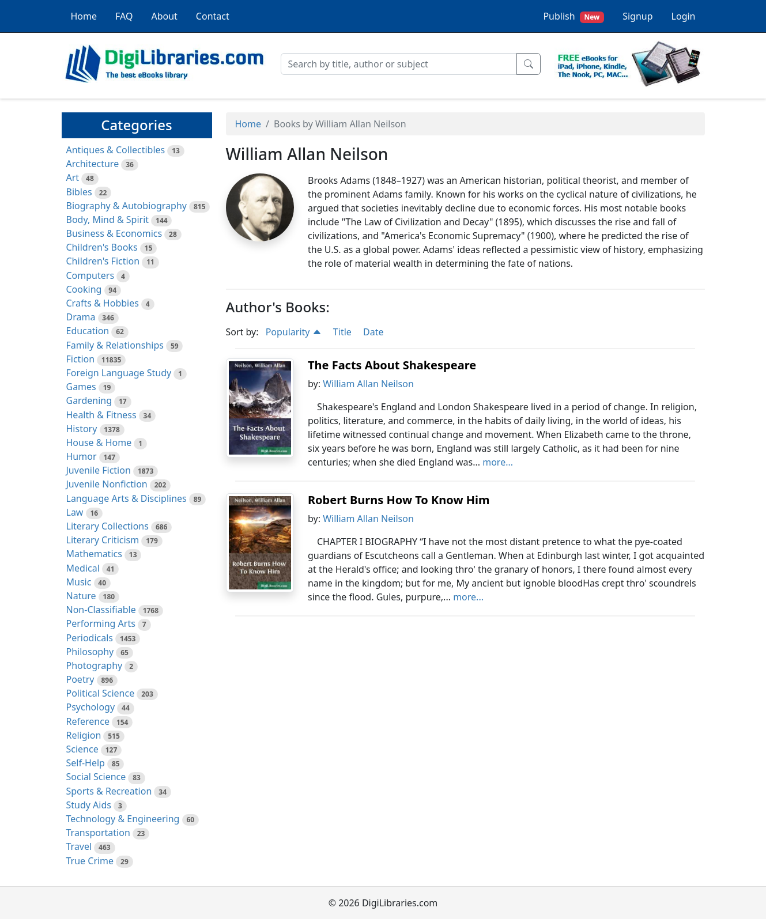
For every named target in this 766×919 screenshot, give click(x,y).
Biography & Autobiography (126, 205)
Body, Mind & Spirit (107, 219)
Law (75, 512)
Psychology (90, 707)
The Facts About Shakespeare (392, 365)
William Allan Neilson (368, 383)
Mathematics (94, 553)
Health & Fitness (101, 415)
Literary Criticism (102, 540)
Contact (212, 16)
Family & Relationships (115, 345)
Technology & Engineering (123, 818)
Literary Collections (107, 526)
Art (73, 177)
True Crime (90, 860)
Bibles (79, 192)
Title (342, 332)
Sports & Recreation (109, 791)
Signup (637, 16)
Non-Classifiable (101, 609)
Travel (79, 846)
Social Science (96, 776)
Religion (83, 735)
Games (81, 386)
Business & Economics (114, 233)
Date (373, 332)
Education (88, 330)
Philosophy (90, 651)
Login (683, 16)
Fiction (80, 359)
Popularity (294, 332)
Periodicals (90, 637)
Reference (88, 721)
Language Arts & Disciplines (126, 498)
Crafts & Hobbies (102, 303)
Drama (81, 317)
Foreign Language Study (119, 372)
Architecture (92, 163)
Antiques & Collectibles (115, 149)
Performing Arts (100, 623)
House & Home (99, 442)
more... (497, 462)
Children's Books (102, 247)
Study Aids (88, 805)
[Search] (399, 64)
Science (82, 749)
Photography (94, 665)
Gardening (89, 400)
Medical (83, 568)
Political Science (100, 693)
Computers (90, 275)
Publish (573, 16)
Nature (81, 595)
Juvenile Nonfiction (107, 484)
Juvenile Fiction (98, 470)
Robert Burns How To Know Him (399, 500)
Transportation (98, 832)
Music (79, 582)
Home (84, 16)
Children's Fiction (103, 261)
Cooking (84, 289)
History (81, 428)
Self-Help (85, 763)
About (164, 16)
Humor (81, 456)
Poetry (80, 679)
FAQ (124, 16)
